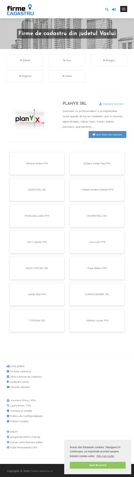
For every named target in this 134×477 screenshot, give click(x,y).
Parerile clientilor (18, 387)
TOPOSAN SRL (36, 320)
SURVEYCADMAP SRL (97, 294)
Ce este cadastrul (19, 371)
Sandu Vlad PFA (37, 294)
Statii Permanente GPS (22, 447)
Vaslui (67, 76)
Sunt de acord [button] (97, 465)
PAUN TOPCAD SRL (37, 268)
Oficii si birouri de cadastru (24, 376)
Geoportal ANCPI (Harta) (23, 437)
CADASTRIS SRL (37, 189)
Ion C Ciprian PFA (37, 242)
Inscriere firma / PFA (21, 400)
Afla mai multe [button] (105, 456)
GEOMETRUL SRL (97, 215)
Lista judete (16, 366)
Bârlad (25, 60)
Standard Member (111, 104)
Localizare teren (18, 381)
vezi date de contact (107, 134)
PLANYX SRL (75, 104)
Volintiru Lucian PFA (97, 320)
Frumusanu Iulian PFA (37, 215)
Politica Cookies (18, 421)
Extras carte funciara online (25, 442)
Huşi (67, 60)
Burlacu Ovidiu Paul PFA (97, 163)
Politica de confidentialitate (25, 416)
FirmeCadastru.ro (42, 471)
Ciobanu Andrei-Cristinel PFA (97, 189)
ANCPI (12, 431)
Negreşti (25, 76)
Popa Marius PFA (97, 268)
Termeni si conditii (19, 410)
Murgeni (109, 60)
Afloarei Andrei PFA (37, 163)
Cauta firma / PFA (19, 405)
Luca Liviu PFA (97, 242)
